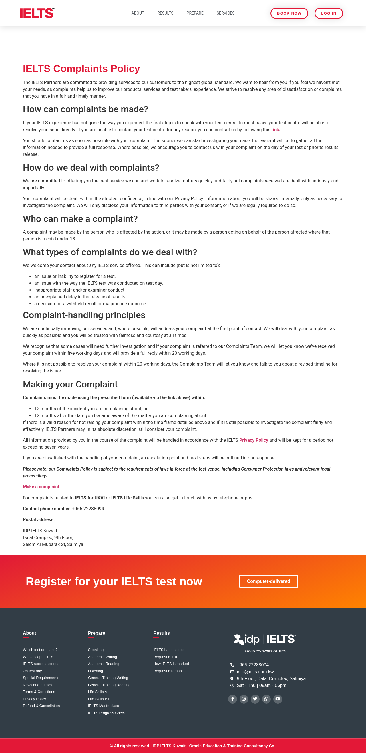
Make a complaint (41, 486)
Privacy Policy (253, 440)
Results (165, 13)
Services (226, 13)
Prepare (195, 13)
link (275, 129)
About (137, 13)
